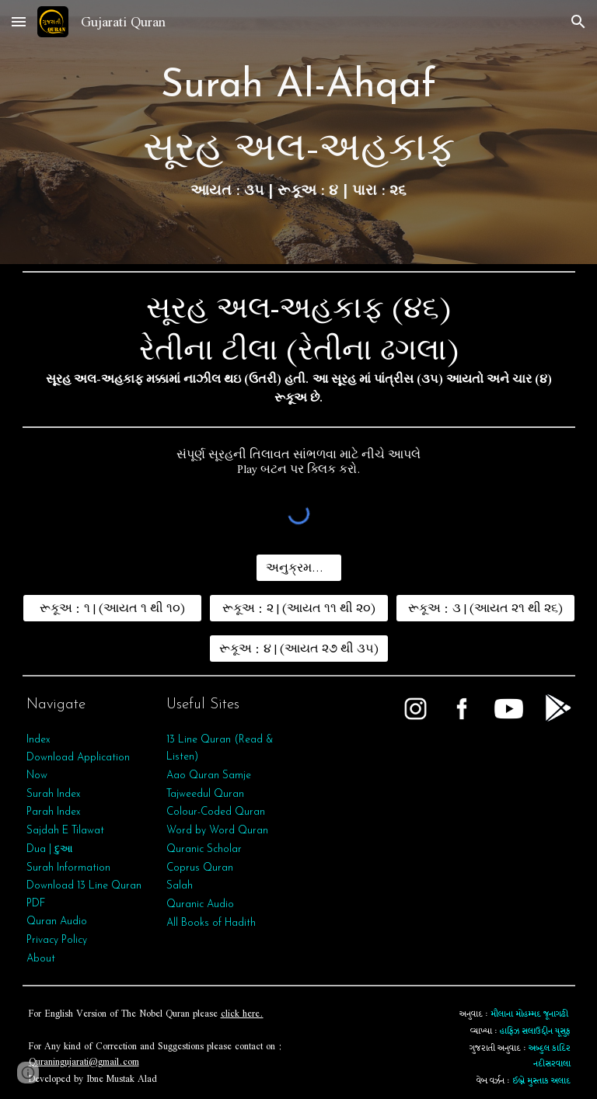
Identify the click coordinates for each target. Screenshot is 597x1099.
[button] (18, 21)
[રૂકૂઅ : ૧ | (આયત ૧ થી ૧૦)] (112, 608)
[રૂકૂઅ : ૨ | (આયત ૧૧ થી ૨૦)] (299, 608)
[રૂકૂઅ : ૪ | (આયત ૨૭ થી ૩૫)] (299, 648)
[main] (299, 132)
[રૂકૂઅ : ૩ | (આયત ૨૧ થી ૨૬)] (485, 608)
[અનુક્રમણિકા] (299, 568)
